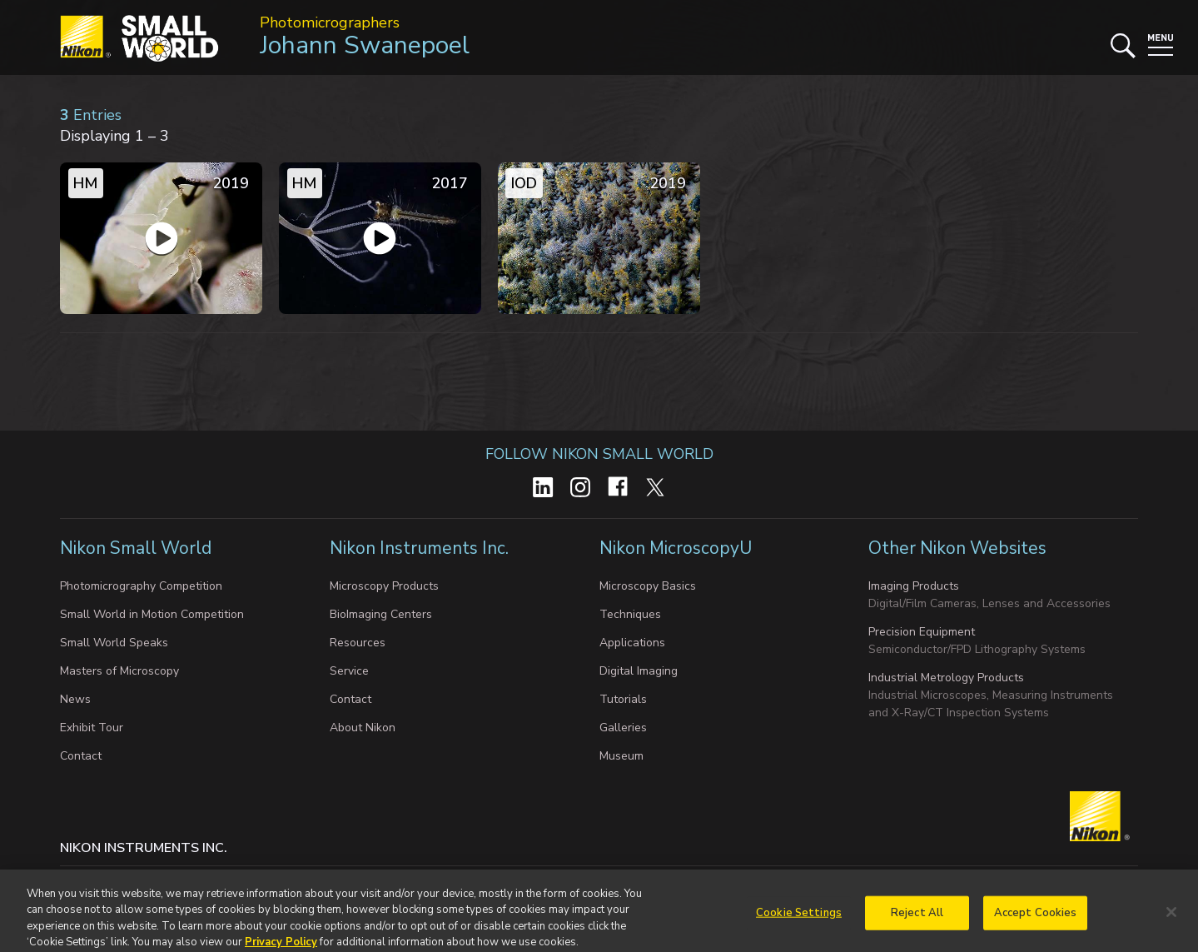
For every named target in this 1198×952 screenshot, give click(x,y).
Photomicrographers (330, 22)
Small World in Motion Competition (152, 614)
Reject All (917, 920)
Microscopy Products (384, 586)
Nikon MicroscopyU (675, 548)
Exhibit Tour (91, 727)
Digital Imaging (638, 671)
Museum (621, 756)
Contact (81, 756)
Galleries (623, 727)
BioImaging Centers (381, 614)
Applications (632, 642)
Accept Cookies (1035, 920)
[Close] (1171, 919)
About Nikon (362, 727)
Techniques (630, 614)
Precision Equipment (921, 632)
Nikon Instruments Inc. (421, 548)
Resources (357, 642)
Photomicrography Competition (141, 586)
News (75, 699)
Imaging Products (913, 586)
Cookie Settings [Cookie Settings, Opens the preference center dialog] (799, 920)
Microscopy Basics (647, 586)
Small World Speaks (114, 642)
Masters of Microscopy (119, 671)
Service (349, 671)
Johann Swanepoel (365, 45)
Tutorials (623, 699)
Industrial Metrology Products (946, 677)
